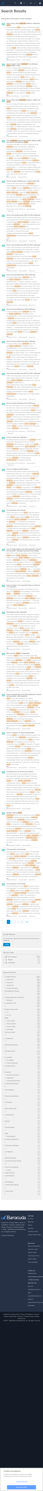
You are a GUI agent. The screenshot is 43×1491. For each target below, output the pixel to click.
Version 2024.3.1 (23, 1024)
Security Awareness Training (22, 1161)
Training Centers (18, 1227)
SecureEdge (22, 1057)
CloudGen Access (22, 1066)
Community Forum (33, 1256)
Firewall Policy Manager (22, 1146)
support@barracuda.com (35, 1302)
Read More (31, 1306)
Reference (23, 1000)
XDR (22, 1134)
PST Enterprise (22, 1182)
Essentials (22, 1072)
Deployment (23, 1078)
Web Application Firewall (22, 991)
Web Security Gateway (22, 1045)
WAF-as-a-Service (22, 1032)
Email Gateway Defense (22, 1084)
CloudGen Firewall (22, 977)
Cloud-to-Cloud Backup (22, 1167)
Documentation (22, 957)
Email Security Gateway (22, 1096)
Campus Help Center (34, 1235)
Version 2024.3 (23, 1027)
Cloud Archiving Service (23, 1081)
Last (26, 922)
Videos (30, 1225)
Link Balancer (22, 1152)
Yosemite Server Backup (22, 1185)
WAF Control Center (22, 1109)
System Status (32, 1259)
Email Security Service (23, 1075)
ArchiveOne (22, 1102)
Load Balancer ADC (22, 1003)
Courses (9, 1227)
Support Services (22, 1173)
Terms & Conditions (27, 1314)
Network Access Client (22, 1009)
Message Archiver (22, 1051)
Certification (22, 963)
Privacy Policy (14, 1223)
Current (23, 1170)
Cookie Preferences (7, 1235)
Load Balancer (22, 1039)
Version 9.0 (23, 980)
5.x (23, 1012)
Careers (12, 1225)
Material (22, 960)
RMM (22, 1018)
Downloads (23, 1029)
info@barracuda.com (34, 1289)
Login (7, 945)
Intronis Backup (22, 1090)
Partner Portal (32, 1252)
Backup (22, 1121)
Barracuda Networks (18, 1229)
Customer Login (33, 1249)
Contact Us (4, 1223)
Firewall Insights (22, 1127)
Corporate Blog (32, 1262)
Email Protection (22, 1176)
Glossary (30, 1228)
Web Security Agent (22, 1158)
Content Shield (22, 1115)
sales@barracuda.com (34, 1296)
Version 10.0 (23, 985)
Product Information (23, 988)
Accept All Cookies (21, 1488)
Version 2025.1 (23, 1021)
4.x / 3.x (23, 1015)
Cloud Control (22, 1191)
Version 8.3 (23, 983)
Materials (30, 1222)
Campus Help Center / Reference (22, 997)
